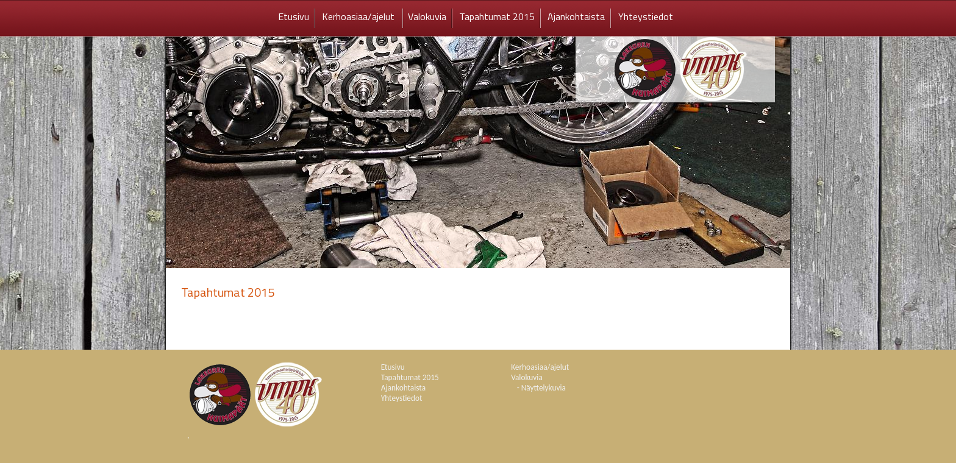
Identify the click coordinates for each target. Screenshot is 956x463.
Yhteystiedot (645, 16)
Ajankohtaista (576, 16)
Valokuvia (427, 16)
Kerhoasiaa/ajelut (359, 16)
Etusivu (293, 16)
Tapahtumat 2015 (497, 16)
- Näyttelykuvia (541, 388)
